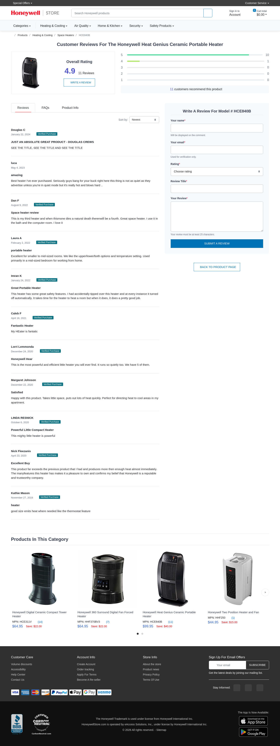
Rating (175, 164)
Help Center (18, 674)
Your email (178, 142)
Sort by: (123, 119)
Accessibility (18, 669)
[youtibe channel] (259, 687)
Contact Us (17, 679)
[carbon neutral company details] (41, 724)
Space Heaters (66, 35)
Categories (19, 25)
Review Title (179, 181)
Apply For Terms (86, 674)
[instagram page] (248, 687)
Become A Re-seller (88, 679)
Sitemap (161, 729)
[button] (265, 592)
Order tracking (85, 669)
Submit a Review (217, 243)
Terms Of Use (151, 679)
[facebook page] (236, 687)
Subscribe (257, 664)
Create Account (86, 664)
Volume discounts (21, 664)
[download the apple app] (253, 720)
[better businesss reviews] (17, 724)
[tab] (23, 107)
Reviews (23, 107)
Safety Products (160, 25)
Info (70, 107)
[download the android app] (253, 731)
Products (22, 35)
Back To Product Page (217, 267)
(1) (231, 617)
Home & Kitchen (109, 25)
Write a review (79, 82)
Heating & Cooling (52, 25)
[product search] (207, 13)
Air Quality (81, 25)
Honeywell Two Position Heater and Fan (233, 612)
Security (134, 25)
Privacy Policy (151, 674)
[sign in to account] (232, 13)
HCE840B (84, 35)
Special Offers (20, 3)
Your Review (179, 198)
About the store (152, 664)
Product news (151, 669)
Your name (178, 120)
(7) (105, 621)
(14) (38, 621)
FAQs (45, 107)
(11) (168, 621)
